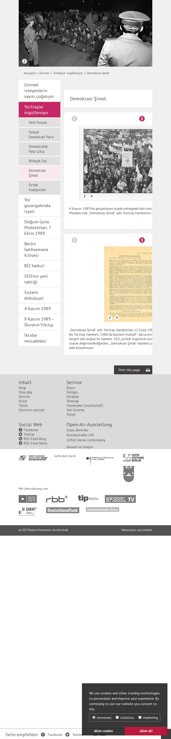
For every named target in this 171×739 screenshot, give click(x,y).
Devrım (44, 73)
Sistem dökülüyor (34, 295)
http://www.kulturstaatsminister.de (99, 659)
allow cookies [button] (103, 731)
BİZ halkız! (34, 266)
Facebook (55, 734)
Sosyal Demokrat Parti (41, 134)
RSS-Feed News (35, 646)
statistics (125, 717)
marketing (148, 717)
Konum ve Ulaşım (80, 650)
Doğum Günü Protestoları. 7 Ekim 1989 (37, 227)
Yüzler (23, 608)
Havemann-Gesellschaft (85, 608)
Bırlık (23, 604)
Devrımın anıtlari (32, 613)
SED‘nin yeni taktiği (36, 279)
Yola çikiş (25, 595)
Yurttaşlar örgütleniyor (68, 73)
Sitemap (73, 604)
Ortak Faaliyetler (37, 187)
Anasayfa (30, 73)
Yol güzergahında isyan (37, 205)
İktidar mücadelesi (35, 338)
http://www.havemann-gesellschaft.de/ (33, 661)
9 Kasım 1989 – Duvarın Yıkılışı (39, 322)
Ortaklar (73, 600)
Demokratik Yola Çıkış (38, 149)
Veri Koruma (75, 613)
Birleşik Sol (38, 160)
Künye (71, 617)
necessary (101, 717)
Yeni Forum (38, 122)
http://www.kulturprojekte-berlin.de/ (29, 702)
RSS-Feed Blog (35, 642)
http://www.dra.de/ (29, 713)
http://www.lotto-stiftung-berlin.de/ (133, 661)
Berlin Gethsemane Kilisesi (36, 249)
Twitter (77, 734)
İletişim (72, 595)
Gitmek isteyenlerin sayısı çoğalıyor (39, 90)
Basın (71, 591)
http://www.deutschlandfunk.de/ (62, 713)
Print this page (129, 573)
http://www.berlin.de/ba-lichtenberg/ (128, 673)
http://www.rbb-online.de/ (58, 702)
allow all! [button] (146, 731)
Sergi (22, 591)
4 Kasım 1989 (37, 308)
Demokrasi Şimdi (37, 173)
